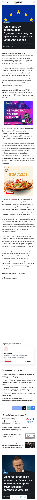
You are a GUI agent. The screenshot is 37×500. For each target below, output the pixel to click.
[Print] (25, 497)
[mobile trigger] (3, 2)
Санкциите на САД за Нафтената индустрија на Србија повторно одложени (12, 421)
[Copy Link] (21, 497)
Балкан (6, 22)
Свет (5, 472)
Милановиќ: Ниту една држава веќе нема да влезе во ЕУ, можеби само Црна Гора (12, 445)
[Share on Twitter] (16, 497)
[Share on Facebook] (12, 497)
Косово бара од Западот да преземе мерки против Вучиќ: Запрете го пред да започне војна (18, 382)
